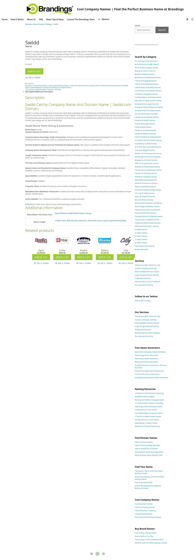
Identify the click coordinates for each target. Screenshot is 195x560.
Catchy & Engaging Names (146, 81)
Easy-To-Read (60, 213)
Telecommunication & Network (147, 210)
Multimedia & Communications (147, 157)
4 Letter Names (141, 229)
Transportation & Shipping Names (149, 216)
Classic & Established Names (146, 84)
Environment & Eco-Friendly (146, 114)
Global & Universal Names (145, 130)
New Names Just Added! (144, 246)
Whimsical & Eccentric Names (147, 226)
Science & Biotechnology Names (148, 190)
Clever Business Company (145, 510)
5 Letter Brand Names (40, 85)
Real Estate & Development (146, 180)
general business (41, 89)
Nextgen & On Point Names (146, 160)
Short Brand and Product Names (148, 517)
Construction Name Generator (147, 374)
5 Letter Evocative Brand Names (58, 85)
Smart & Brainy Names (144, 200)
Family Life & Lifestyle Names (147, 117)
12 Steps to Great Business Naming (149, 393)
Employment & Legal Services (147, 104)
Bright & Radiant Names (145, 74)
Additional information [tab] (44, 91)
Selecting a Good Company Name (148, 406)
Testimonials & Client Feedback (147, 281)
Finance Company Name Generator (149, 371)
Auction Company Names (92, 85)
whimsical (58, 89)
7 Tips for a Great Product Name (148, 416)
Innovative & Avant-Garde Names (148, 140)
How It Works (17, 19)
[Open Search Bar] (192, 19)
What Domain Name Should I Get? (149, 455)
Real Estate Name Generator (146, 358)
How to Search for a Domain (146, 448)
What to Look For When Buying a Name (151, 543)
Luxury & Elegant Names (145, 150)
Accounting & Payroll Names (146, 61)
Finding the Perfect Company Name (149, 400)
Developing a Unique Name (146, 423)
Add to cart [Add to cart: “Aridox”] (83, 257)
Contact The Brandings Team (81, 19)
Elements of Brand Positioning (147, 426)
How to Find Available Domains (147, 445)
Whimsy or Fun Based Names (61, 87)
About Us (31, 19)
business (32, 89)
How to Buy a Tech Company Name (149, 539)
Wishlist (103, 19)
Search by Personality (143, 482)
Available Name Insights (145, 396)
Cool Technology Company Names (149, 413)
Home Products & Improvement (148, 137)
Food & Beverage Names (145, 124)
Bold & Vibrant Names (108, 85)
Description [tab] (30, 91)
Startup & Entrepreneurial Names (148, 203)
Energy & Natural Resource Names (149, 107)
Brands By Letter (141, 249)
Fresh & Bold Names (143, 127)
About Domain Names (144, 442)
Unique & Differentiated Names (148, 223)
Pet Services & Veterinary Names (148, 170)
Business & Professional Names (148, 77)
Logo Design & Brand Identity (147, 275)
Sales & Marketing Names (145, 186)
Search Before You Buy (144, 536)
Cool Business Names (143, 504)
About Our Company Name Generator (150, 352)
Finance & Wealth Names (145, 120)
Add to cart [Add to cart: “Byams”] (104, 257)
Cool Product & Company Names (148, 90)
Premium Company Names (146, 176)
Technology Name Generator (146, 355)
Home (4, 19)
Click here (30, 204)
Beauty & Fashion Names (145, 71)
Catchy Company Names (145, 507)
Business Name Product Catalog (38, 24)
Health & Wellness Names (145, 133)
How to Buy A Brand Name (146, 533)
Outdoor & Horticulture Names (147, 167)
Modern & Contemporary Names (148, 153)
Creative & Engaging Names (146, 94)
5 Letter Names (141, 233)
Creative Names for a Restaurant (40, 87)
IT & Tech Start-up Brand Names (148, 147)
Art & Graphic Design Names (146, 67)
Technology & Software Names (147, 206)
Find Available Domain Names (147, 271)
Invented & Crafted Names (146, 143)
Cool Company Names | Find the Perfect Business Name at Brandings (130, 9)
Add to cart (34, 71)
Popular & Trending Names (146, 173)
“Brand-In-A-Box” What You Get (147, 265)
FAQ (41, 19)
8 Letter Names (141, 242)
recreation (50, 89)
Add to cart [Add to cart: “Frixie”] (62, 257)
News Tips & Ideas (55, 19)
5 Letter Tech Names (76, 85)
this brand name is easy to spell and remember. (107, 220)
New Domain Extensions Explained (149, 452)
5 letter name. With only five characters (71, 220)
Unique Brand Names (143, 514)
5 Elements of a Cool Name (146, 410)
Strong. (89, 213)
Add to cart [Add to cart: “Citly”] (126, 257)
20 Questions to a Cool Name (147, 419)
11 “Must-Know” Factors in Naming (149, 403)
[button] (32, 77)
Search (137, 25)
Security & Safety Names (145, 193)
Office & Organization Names (147, 163)
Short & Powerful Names (145, 196)
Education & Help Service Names (148, 100)
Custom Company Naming (145, 268)
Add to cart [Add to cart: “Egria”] (41, 257)
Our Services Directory (144, 285)
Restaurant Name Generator (146, 362)
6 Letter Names (141, 236)
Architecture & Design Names (147, 64)
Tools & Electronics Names (145, 213)
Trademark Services (143, 278)
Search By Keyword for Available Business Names (148, 487)
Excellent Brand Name (76, 213)
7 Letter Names (141, 239)
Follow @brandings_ (143, 300)
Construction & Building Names (148, 87)
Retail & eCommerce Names (146, 183)
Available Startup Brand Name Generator (151, 377)
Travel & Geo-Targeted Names (147, 219)
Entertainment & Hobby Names (147, 110)
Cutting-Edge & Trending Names (148, 97)
